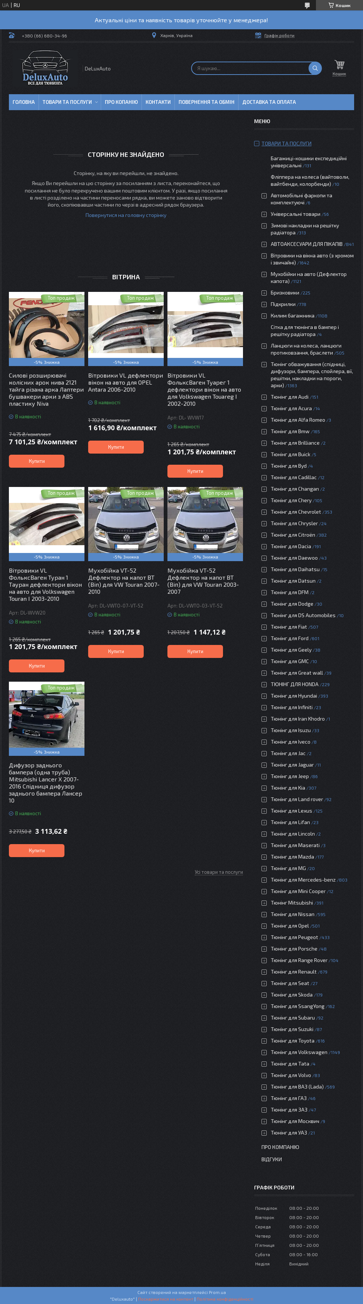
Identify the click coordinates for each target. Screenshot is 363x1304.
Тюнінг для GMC (290, 661)
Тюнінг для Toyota (292, 1040)
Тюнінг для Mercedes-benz (303, 879)
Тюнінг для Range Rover (299, 960)
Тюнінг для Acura (291, 408)
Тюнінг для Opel (290, 925)
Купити (37, 461)
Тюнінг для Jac (288, 753)
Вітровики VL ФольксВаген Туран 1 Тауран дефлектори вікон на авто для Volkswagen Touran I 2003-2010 (45, 584)
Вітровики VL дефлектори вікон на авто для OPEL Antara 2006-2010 (125, 382)
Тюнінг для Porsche (294, 948)
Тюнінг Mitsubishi (292, 902)
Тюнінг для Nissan (292, 914)
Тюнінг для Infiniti (292, 707)
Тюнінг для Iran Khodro (298, 718)
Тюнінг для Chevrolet (296, 511)
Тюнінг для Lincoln (293, 833)
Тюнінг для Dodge (292, 603)
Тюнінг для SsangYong (297, 1006)
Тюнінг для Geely (291, 649)
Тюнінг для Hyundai (294, 695)
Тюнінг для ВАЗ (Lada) (297, 1086)
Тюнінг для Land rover (297, 799)
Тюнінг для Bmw (290, 431)
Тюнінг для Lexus (291, 810)
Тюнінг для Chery (291, 500)
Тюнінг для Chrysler (294, 523)
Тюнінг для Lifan (290, 822)
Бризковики (285, 292)
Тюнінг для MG (288, 868)
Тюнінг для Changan (295, 488)
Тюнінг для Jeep (290, 776)
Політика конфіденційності (225, 1298)
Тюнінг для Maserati (295, 845)
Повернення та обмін (206, 102)
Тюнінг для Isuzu (291, 730)
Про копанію (121, 102)
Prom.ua (217, 1292)
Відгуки (272, 1159)
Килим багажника (292, 315)
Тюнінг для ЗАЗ (289, 1109)
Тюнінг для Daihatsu (295, 569)
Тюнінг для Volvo (291, 1075)
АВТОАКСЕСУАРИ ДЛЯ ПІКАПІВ (307, 244)
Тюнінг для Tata (290, 1063)
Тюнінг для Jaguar (292, 764)
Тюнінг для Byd (289, 465)
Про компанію (280, 1147)
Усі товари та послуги (219, 872)
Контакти (158, 102)
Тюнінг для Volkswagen (299, 1052)
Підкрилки (283, 304)
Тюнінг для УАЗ (289, 1132)
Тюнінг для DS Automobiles (303, 615)
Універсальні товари (295, 214)
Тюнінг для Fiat (289, 626)
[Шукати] (315, 68)
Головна (24, 102)
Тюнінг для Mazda (292, 856)
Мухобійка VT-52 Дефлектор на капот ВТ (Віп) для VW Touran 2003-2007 (203, 581)
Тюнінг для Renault (294, 971)
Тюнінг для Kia (288, 787)
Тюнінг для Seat (290, 983)
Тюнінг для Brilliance (295, 442)
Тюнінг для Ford (290, 638)
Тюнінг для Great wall (297, 672)
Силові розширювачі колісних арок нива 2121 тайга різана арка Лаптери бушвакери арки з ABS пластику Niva (46, 389)
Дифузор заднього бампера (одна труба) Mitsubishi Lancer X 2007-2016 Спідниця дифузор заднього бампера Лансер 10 (45, 782)
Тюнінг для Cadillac (294, 477)
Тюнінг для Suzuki (292, 1029)
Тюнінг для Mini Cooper (298, 891)
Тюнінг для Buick (290, 454)
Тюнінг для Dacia (291, 546)
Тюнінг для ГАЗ (289, 1098)
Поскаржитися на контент (165, 1298)
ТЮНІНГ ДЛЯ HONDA (295, 684)
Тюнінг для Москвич (295, 1121)
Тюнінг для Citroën (293, 534)
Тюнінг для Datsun (293, 580)
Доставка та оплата (269, 102)
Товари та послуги (67, 102)
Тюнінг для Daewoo (294, 557)
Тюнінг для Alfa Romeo (298, 419)
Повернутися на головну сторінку (126, 215)
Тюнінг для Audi (290, 396)
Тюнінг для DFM (290, 592)
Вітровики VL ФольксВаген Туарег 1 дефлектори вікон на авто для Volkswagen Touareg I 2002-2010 (204, 389)
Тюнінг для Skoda (292, 994)
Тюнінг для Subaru (293, 1017)
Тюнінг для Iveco (290, 741)
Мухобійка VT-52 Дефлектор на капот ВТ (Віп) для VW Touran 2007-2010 (124, 581)
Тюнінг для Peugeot (294, 937)
